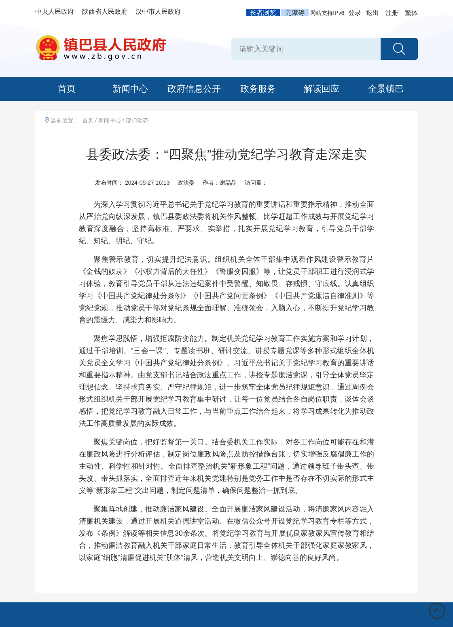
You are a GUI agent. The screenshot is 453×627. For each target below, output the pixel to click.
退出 (372, 12)
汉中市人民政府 (158, 11)
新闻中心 (130, 89)
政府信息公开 (194, 89)
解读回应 (321, 89)
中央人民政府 (54, 11)
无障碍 (295, 12)
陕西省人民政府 (104, 11)
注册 (391, 12)
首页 (67, 89)
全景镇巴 (386, 89)
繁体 (411, 12)
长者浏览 (263, 12)
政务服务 (258, 89)
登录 (354, 12)
